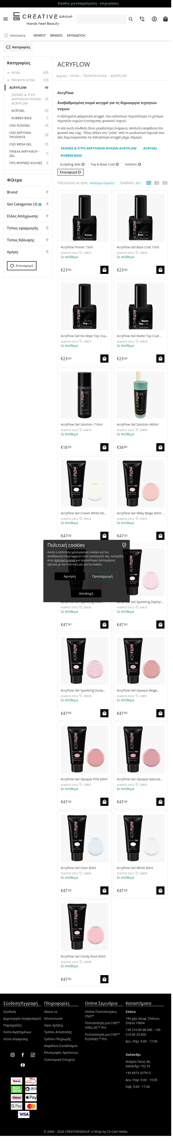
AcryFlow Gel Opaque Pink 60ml (84, 777)
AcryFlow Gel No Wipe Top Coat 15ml (84, 333)
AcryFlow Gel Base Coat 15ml (138, 245)
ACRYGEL (30, 110)
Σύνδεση (9, 1009)
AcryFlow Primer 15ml (77, 245)
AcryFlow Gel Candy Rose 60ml (83, 954)
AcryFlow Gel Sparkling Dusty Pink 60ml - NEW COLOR (82, 688)
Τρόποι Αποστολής (58, 1030)
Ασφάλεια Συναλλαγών (61, 1044)
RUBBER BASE (30, 118)
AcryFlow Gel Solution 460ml (137, 422)
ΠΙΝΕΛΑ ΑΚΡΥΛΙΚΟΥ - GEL (29, 153)
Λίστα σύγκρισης (15, 1037)
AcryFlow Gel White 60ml (135, 865)
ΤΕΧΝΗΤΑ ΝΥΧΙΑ (96, 76)
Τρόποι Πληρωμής (57, 1037)
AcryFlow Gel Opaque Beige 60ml (137, 688)
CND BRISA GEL (29, 144)
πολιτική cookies (65, 560)
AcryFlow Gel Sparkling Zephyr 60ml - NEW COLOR (139, 599)
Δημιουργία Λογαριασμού (22, 1016)
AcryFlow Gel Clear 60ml (78, 865)
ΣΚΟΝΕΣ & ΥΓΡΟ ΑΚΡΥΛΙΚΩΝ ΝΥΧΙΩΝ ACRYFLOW (30, 99)
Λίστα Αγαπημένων (17, 1030)
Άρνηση (70, 576)
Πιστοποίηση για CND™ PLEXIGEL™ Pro (102, 1034)
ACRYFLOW (119, 76)
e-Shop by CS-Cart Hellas (110, 1129)
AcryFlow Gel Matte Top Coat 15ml (138, 333)
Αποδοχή (86, 593)
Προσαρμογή (102, 576)
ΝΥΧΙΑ (76, 76)
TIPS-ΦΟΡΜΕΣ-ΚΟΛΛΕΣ (29, 163)
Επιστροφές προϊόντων (61, 1050)
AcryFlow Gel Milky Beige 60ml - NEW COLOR (140, 511)
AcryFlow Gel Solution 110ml (81, 422)
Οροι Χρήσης (53, 1023)
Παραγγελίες (12, 1023)
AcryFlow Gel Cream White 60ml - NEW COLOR (84, 511)
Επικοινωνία (53, 1016)
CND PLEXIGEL (29, 125)
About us (50, 1009)
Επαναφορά (70, 172)
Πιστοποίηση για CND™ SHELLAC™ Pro (102, 1023)
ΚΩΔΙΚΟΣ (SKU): (70, 250)
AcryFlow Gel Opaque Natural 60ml (138, 777)
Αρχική (62, 76)
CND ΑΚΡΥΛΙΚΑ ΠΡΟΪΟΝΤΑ (29, 135)
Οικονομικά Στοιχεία (59, 1057)
